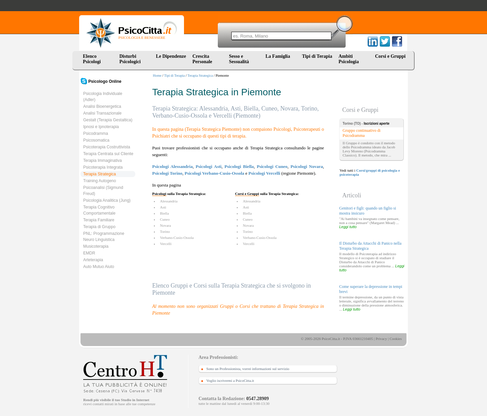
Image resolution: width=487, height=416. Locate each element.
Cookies (396, 339)
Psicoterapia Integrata (103, 167)
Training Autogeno (99, 180)
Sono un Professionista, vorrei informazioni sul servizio (247, 369)
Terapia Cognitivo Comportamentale (99, 210)
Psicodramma (95, 133)
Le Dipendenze (171, 56)
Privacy (381, 339)
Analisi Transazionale (102, 113)
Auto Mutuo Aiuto (98, 266)
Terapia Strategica (200, 75)
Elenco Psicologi (92, 59)
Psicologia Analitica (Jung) (107, 200)
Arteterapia (93, 260)
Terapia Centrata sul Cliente (108, 153)
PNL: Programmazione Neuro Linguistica (103, 236)
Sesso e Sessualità (239, 59)
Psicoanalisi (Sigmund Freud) (103, 190)
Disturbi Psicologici (130, 59)
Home (157, 75)
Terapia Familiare (98, 220)
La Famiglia (279, 56)
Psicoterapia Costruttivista (106, 147)
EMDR (89, 253)
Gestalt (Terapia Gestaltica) (107, 120)
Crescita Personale (202, 59)
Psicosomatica (96, 140)
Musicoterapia (96, 246)
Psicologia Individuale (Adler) (102, 96)
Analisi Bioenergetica (102, 106)
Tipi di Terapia (317, 56)
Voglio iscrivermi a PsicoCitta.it (230, 380)
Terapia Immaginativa (102, 160)
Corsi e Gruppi (390, 56)
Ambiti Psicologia (349, 59)
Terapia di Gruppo (99, 226)
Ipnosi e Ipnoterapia (101, 126)
